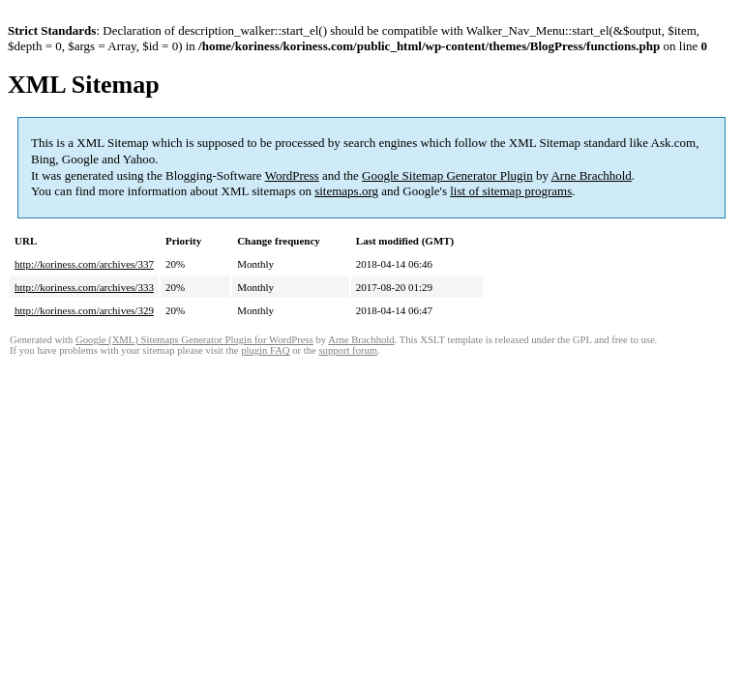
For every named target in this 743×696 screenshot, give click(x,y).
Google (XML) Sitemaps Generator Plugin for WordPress (194, 339)
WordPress (292, 175)
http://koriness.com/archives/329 (84, 310)
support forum (347, 350)
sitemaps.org (346, 191)
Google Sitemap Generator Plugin (447, 175)
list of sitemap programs (511, 191)
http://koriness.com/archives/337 (84, 264)
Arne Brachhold (590, 175)
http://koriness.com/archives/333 (84, 287)
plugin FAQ (265, 350)
